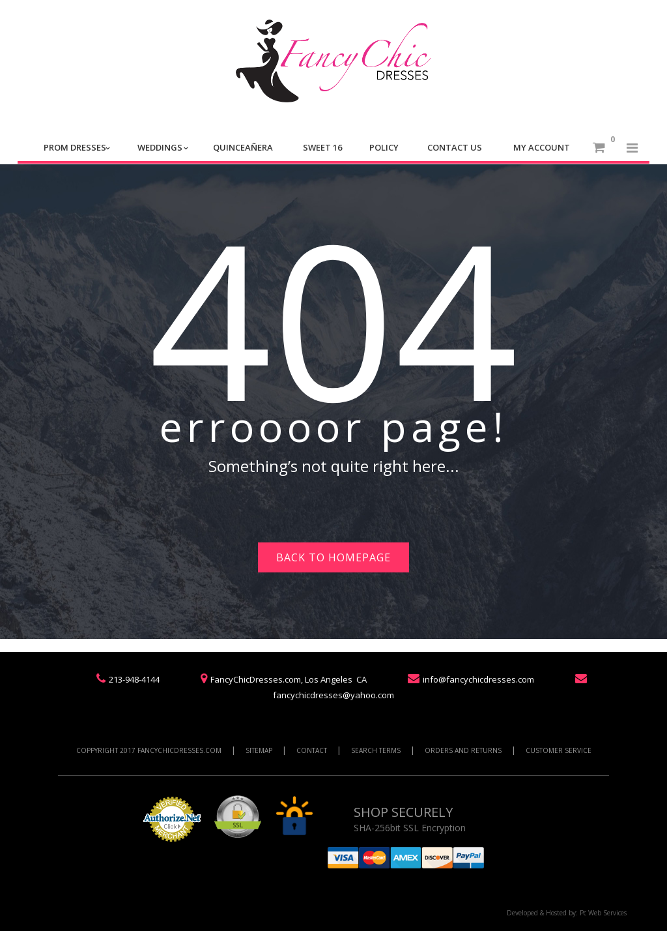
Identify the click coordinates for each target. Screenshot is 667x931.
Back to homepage (333, 557)
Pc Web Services (603, 912)
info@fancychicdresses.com (478, 679)
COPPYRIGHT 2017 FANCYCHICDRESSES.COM (148, 750)
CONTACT (311, 750)
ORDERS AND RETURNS (463, 750)
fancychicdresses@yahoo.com (333, 695)
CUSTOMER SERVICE (558, 750)
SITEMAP (259, 750)
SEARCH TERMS (376, 750)
